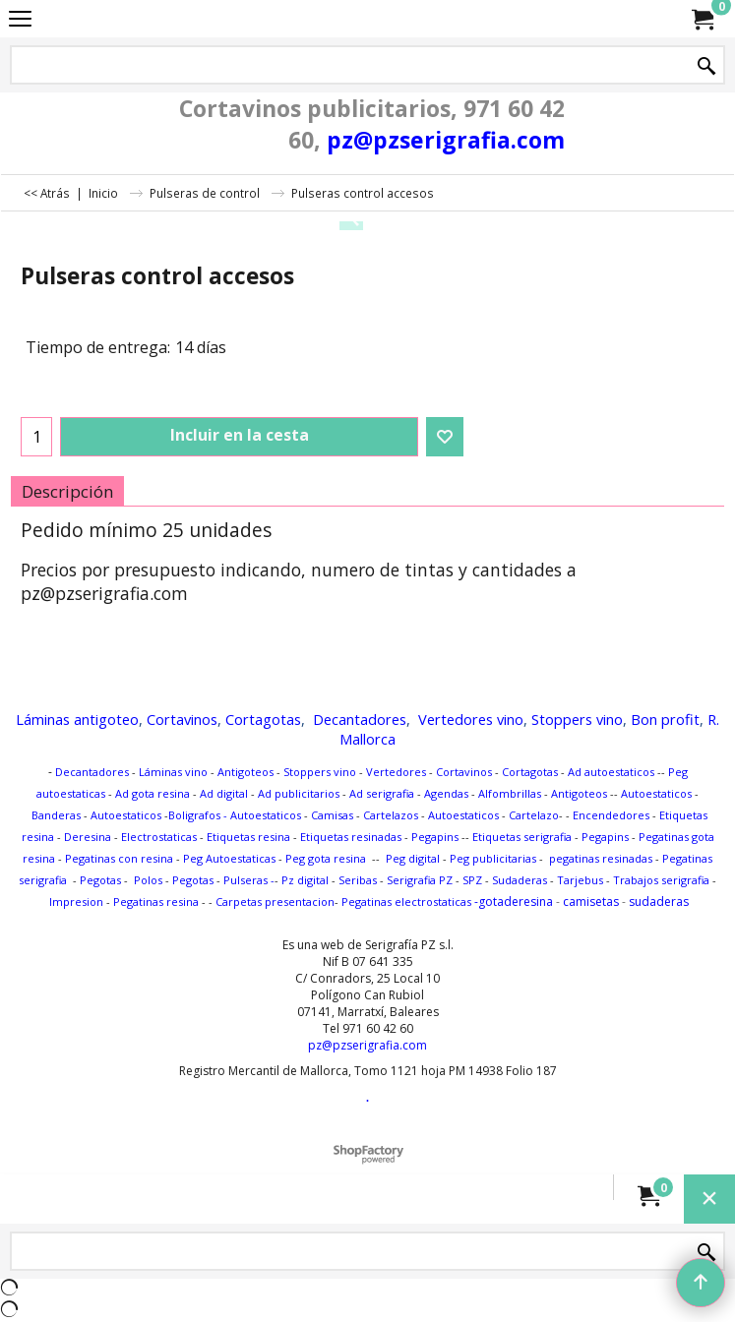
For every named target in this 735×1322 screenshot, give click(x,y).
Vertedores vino (470, 719)
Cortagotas (263, 719)
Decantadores (359, 719)
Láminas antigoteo (77, 719)
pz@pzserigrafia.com (446, 139)
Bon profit (665, 719)
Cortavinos (182, 719)
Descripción (67, 491)
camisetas (591, 901)
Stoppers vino (577, 719)
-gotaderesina (512, 901)
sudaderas (659, 901)
